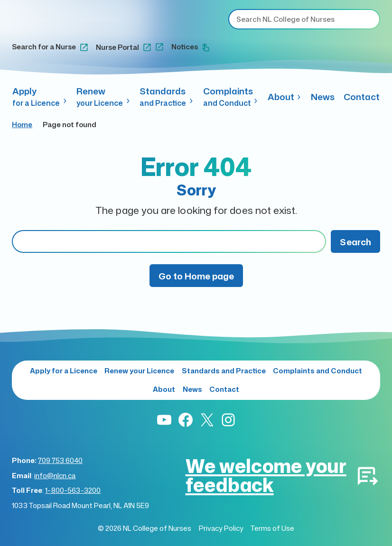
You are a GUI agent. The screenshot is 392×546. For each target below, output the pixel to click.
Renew (103, 96)
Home (22, 125)
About (285, 96)
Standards (167, 96)
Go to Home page (196, 275)
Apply (39, 96)
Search (355, 241)
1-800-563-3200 (73, 490)
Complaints (231, 96)
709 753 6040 (60, 460)
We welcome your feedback (266, 475)
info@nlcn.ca (54, 476)
